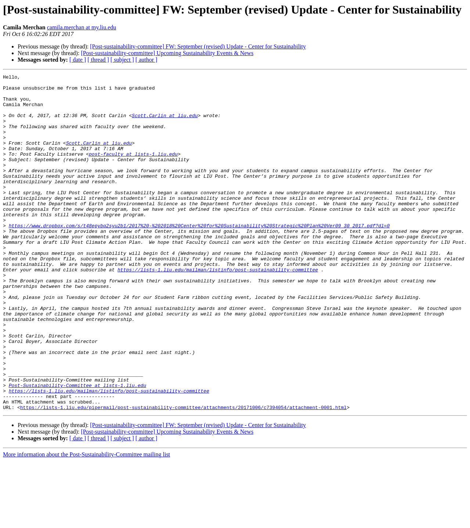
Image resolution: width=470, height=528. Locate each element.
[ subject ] (122, 60)
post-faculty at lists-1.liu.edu (133, 170)
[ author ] (146, 60)
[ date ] (77, 60)
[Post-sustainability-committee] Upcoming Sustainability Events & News (167, 53)
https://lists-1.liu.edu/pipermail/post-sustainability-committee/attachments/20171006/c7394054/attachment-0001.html (183, 474)
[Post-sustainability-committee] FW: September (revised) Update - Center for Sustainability (198, 46)
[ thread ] (98, 60)
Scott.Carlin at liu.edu (165, 124)
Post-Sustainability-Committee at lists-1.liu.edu (77, 448)
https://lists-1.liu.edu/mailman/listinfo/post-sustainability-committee (218, 309)
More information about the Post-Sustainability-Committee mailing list (86, 521)
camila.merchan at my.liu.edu (81, 27)
